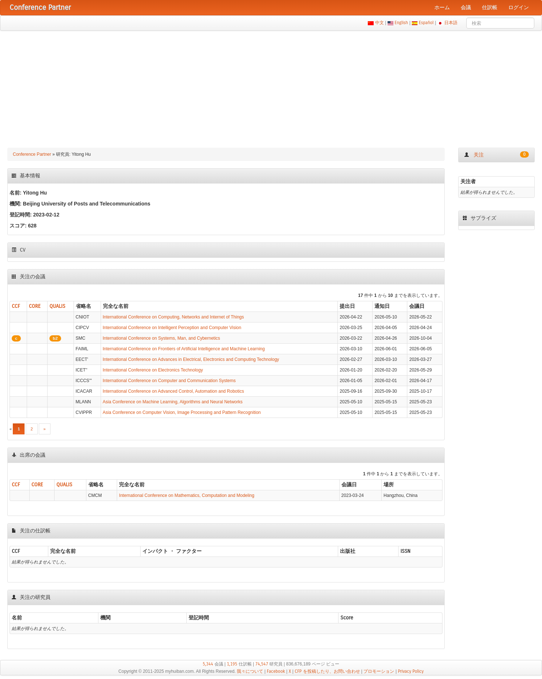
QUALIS (57, 306)
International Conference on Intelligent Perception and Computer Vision (172, 327)
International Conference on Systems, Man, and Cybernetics (161, 338)
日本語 (451, 22)
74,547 (261, 664)
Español (426, 22)
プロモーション (378, 671)
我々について (250, 671)
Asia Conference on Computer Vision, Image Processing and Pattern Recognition (182, 412)
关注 (496, 154)
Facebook (276, 671)
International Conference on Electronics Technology (153, 370)
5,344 (208, 664)
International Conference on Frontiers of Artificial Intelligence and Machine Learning (184, 348)
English (401, 22)
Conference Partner (32, 154)
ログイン (518, 7)
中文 (379, 22)
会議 (466, 7)
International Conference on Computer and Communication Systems (169, 380)
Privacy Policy (410, 671)
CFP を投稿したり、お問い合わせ (327, 671)
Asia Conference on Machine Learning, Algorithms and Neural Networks (173, 401)
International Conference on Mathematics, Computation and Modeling (186, 495)
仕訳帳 (489, 7)
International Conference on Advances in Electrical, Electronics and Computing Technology (191, 359)
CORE (35, 306)
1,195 (232, 664)
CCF (16, 306)
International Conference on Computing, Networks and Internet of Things (173, 317)
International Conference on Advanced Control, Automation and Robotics (173, 391)
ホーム (442, 7)
